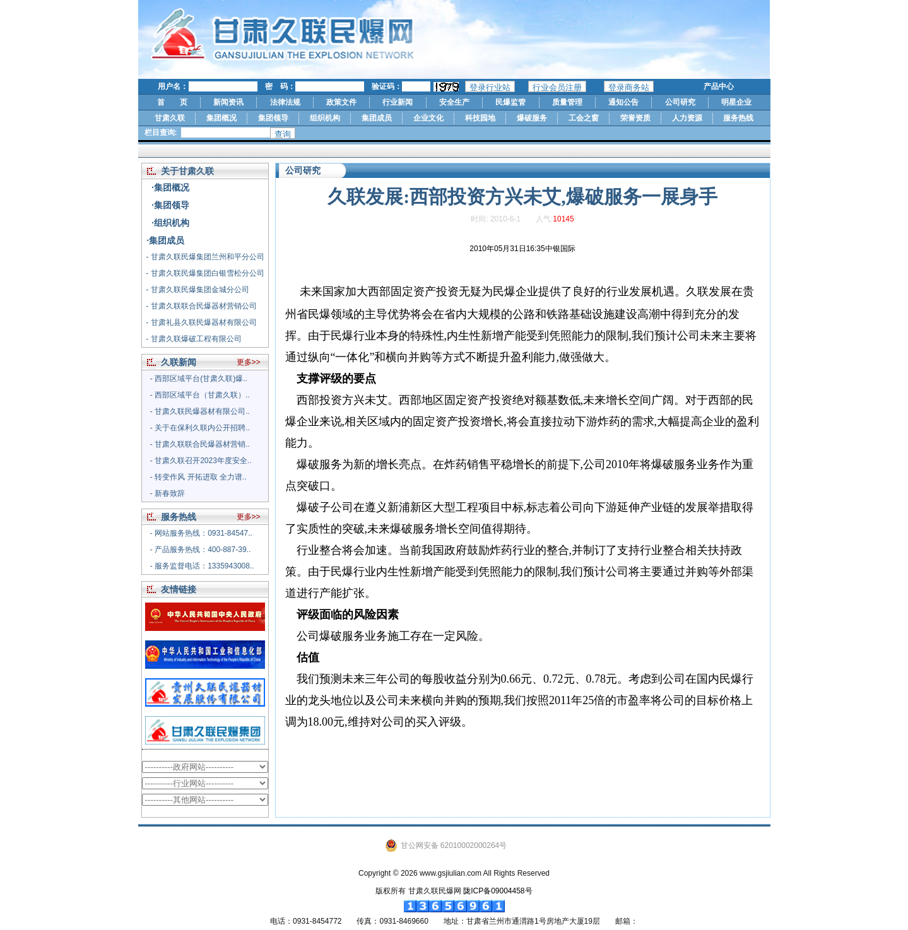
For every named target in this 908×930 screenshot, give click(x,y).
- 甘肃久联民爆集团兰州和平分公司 (205, 256)
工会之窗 (584, 118)
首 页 (172, 102)
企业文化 (428, 118)
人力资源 (687, 118)
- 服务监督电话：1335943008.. (202, 566)
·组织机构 (170, 223)
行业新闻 (397, 102)
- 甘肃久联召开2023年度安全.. (201, 460)
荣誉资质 (635, 118)
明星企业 (736, 102)
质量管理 (567, 102)
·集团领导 (170, 205)
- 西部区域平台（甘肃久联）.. (200, 395)
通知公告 (623, 102)
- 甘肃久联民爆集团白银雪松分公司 (205, 273)
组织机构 (325, 118)
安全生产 (454, 102)
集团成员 (377, 118)
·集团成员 (165, 240)
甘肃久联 (170, 118)
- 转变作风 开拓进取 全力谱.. (198, 477)
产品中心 (719, 86)
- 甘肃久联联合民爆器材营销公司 (201, 306)
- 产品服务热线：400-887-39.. (200, 549)
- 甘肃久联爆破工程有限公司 (193, 338)
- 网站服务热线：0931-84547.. (201, 533)
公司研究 (680, 102)
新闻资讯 (228, 102)
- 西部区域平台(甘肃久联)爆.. (198, 378)
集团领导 (273, 118)
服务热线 (738, 118)
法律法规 (285, 102)
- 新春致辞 (167, 493)
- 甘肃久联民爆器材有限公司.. (200, 411)
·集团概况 (170, 187)
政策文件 (341, 102)
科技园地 (480, 118)
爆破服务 (532, 118)
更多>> (249, 362)
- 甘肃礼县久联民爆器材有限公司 (201, 322)
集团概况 (221, 118)
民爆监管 (510, 102)
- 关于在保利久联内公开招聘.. (200, 427)
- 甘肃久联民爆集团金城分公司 (197, 289)
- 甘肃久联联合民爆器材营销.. (200, 444)
